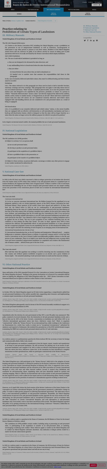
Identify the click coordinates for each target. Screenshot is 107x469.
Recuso (101, 465)
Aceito (93, 465)
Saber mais (57, 467)
